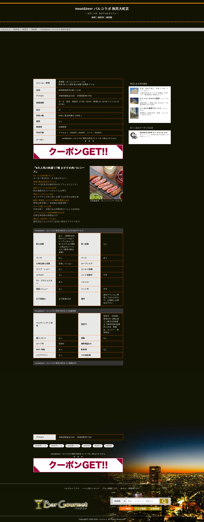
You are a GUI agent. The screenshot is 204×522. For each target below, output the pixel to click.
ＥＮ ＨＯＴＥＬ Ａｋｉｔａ (152, 89)
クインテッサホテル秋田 (150, 98)
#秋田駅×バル (73, 446)
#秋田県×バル (41, 446)
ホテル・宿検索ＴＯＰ (130, 488)
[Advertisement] (102, 55)
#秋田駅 (108, 446)
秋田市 (25, 29)
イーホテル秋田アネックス (150, 108)
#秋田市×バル (57, 446)
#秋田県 (86, 446)
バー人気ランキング (91, 488)
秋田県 (16, 29)
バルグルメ (5, 29)
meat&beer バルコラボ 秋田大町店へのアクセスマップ (78, 399)
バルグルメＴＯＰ (71, 488)
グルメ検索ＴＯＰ (110, 488)
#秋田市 (97, 446)
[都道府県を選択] (119, 501)
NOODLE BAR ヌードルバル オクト (154, 133)
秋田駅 (34, 29)
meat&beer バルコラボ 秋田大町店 (55, 29)
